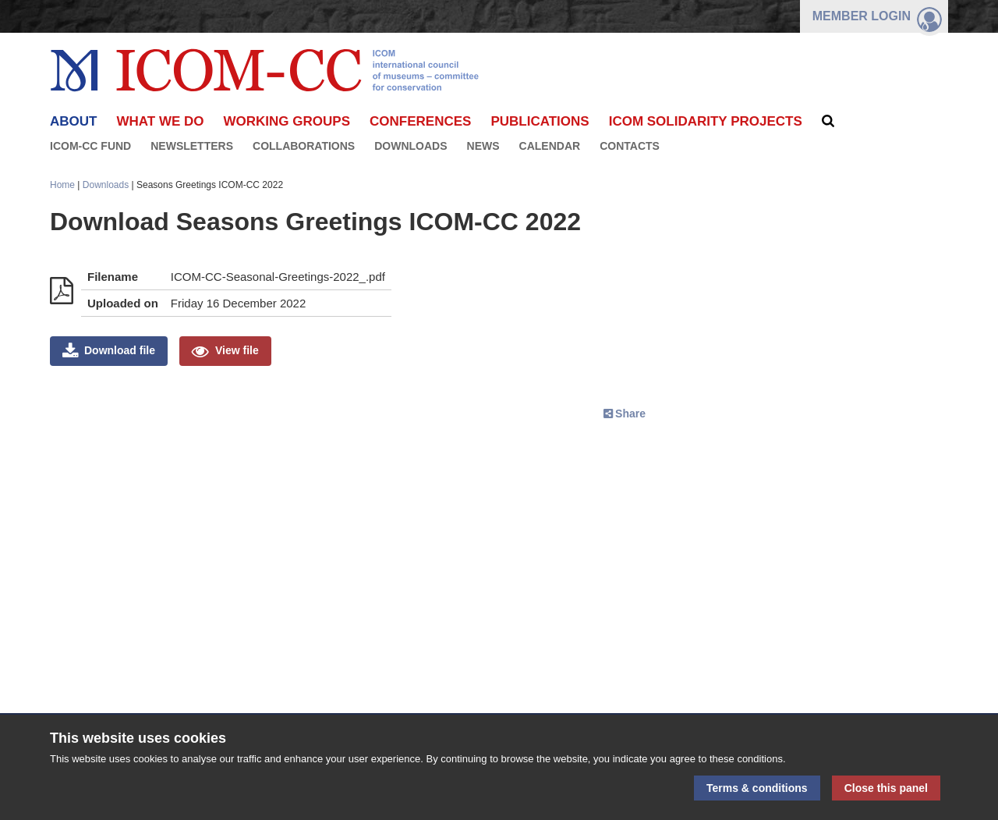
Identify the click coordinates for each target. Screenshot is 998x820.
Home (62, 184)
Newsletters (191, 146)
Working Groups (287, 121)
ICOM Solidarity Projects (705, 121)
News (483, 146)
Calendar (550, 146)
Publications (539, 121)
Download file (119, 350)
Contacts (630, 146)
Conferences (420, 121)
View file (237, 350)
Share (630, 413)
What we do (159, 121)
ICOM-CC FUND (90, 146)
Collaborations (304, 146)
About (73, 121)
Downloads (410, 146)
